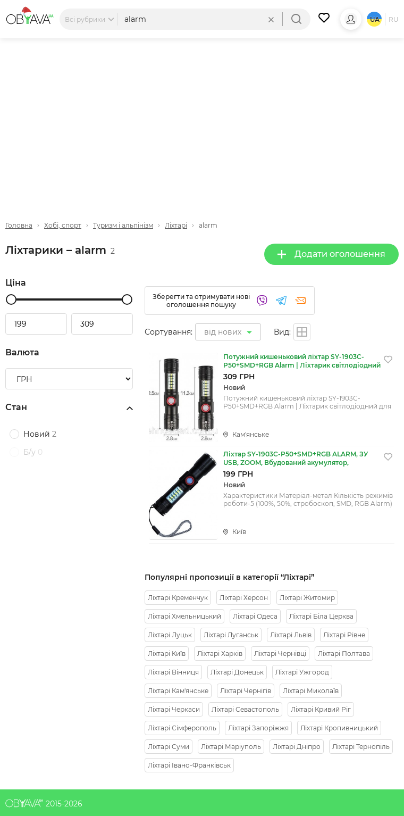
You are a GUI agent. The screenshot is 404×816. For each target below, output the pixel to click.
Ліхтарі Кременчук (178, 598)
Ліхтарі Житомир (307, 598)
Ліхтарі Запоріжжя (258, 728)
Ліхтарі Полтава (344, 653)
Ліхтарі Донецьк (237, 672)
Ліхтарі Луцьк (170, 635)
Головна (18, 225)
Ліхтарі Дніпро (297, 747)
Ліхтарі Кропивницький (339, 728)
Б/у (33, 452)
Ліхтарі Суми (168, 747)
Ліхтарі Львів (291, 635)
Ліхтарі (176, 225)
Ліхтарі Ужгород (302, 672)
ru (394, 19)
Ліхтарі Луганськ (231, 635)
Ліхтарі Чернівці (280, 653)
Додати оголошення (331, 254)
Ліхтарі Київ (167, 653)
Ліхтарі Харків (219, 653)
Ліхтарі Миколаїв (311, 691)
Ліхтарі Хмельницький (184, 616)
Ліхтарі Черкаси (174, 709)
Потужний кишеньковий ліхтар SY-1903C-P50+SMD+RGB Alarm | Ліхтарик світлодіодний (302, 361)
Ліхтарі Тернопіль (361, 747)
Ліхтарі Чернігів (245, 691)
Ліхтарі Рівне (344, 635)
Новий (39, 434)
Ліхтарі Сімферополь (182, 728)
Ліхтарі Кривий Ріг (321, 709)
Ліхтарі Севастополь (245, 709)
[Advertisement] (202, 120)
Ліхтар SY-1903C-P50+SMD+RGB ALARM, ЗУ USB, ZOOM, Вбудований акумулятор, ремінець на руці (295, 458)
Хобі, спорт (62, 225)
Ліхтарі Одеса (255, 616)
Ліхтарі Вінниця (173, 672)
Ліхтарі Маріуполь (231, 747)
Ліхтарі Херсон (244, 598)
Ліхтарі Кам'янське (178, 691)
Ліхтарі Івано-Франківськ (189, 765)
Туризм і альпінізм (123, 225)
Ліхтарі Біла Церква (321, 616)
